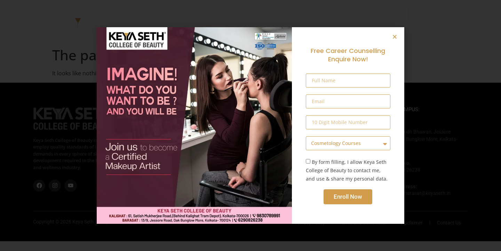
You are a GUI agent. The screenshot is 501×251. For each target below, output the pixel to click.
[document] (250, 125)
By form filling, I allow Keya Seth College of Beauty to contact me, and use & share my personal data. (347, 170)
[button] (394, 36)
